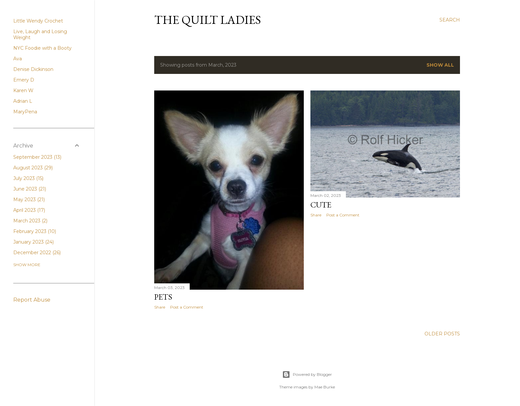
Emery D (23, 80)
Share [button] (159, 307)
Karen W (23, 90)
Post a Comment (186, 307)
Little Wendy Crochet (38, 21)
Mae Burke (324, 386)
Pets (163, 297)
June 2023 (29, 189)
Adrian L (22, 101)
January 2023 (33, 242)
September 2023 (37, 157)
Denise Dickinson (33, 69)
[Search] (449, 20)
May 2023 (29, 200)
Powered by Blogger (307, 374)
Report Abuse (31, 300)
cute (320, 205)
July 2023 (28, 178)
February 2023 (34, 231)
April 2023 (29, 210)
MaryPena (25, 112)
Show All (440, 65)
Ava (17, 59)
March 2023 (30, 221)
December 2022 (37, 253)
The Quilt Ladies (207, 20)
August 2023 (33, 168)
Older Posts (442, 334)
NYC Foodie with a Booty (42, 48)
